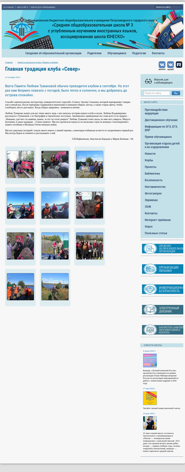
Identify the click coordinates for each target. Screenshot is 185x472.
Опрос (149, 226)
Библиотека (152, 173)
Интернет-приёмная (158, 220)
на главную (8, 7)
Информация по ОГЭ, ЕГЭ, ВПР (161, 128)
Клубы (149, 160)
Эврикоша (151, 200)
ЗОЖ (148, 206)
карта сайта (22, 7)
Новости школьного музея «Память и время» (38, 62)
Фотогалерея (153, 193)
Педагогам (139, 53)
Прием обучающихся (158, 137)
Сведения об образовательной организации (53, 53)
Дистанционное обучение (161, 120)
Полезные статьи (156, 233)
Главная (9, 62)
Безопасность (154, 180)
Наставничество (155, 186)
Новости (150, 153)
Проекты (150, 167)
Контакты (158, 53)
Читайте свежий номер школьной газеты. (162, 408)
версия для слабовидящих (43, 7)
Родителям (94, 53)
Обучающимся (116, 53)
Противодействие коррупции (156, 111)
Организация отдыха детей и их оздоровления (162, 145)
